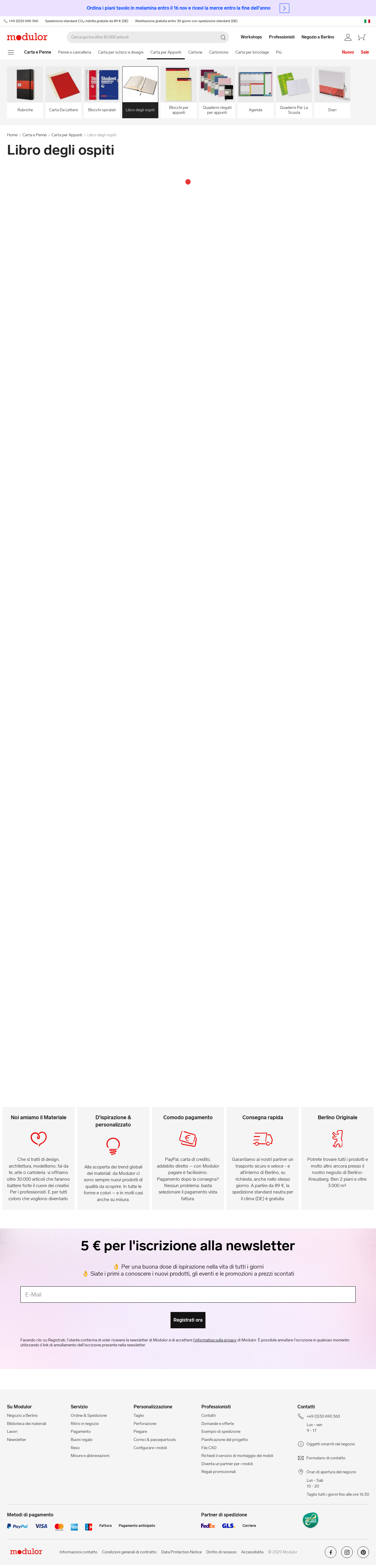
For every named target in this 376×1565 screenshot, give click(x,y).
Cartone (195, 52)
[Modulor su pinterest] (363, 1554)
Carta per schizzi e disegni (120, 52)
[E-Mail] (188, 1294)
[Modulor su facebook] (330, 1554)
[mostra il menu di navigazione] (10, 52)
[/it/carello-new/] (362, 37)
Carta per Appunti (165, 52)
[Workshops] (248, 37)
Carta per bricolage (252, 52)
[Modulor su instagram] (347, 1554)
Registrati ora (188, 1320)
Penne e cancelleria (74, 52)
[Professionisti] (282, 37)
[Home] (38, 52)
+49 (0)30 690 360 (23, 21)
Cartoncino (218, 52)
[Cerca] (148, 37)
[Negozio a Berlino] (321, 37)
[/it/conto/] (348, 37)
